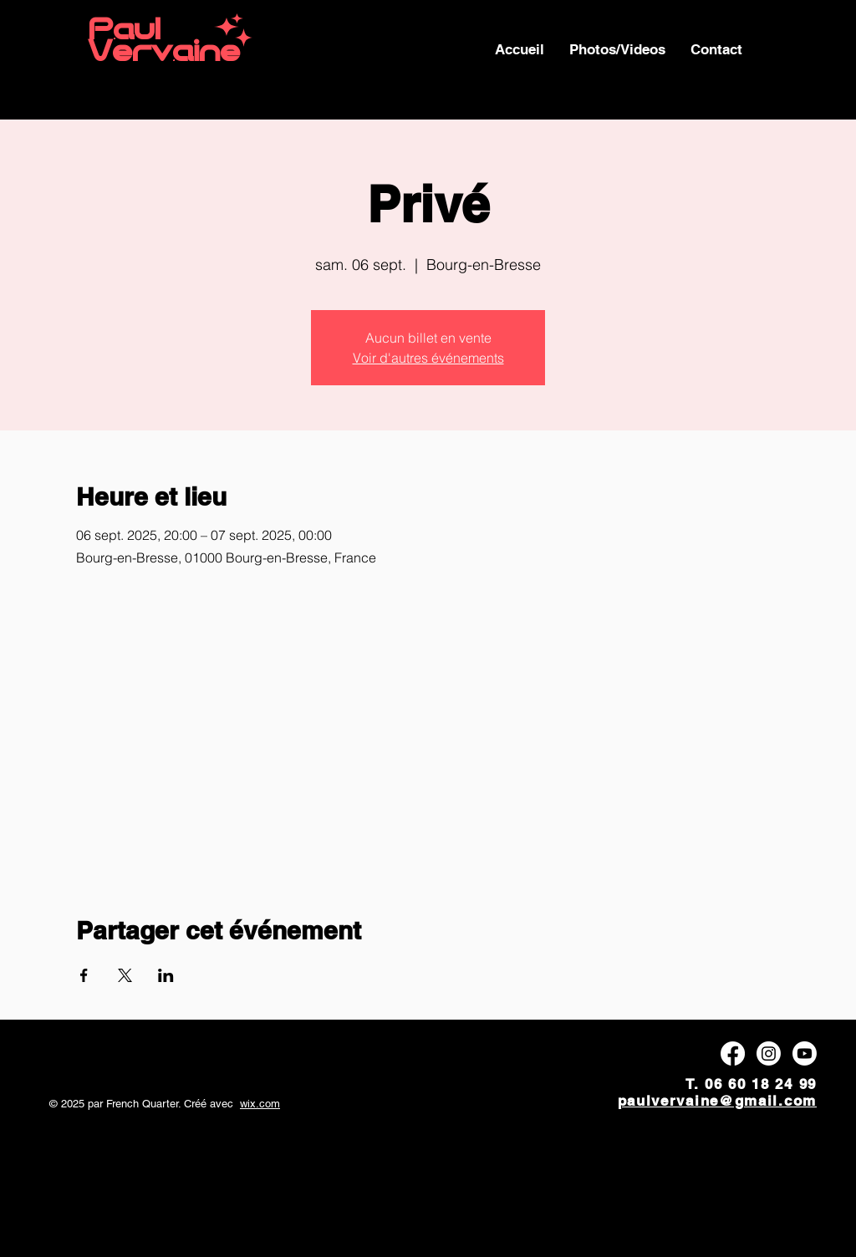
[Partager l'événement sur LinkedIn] (166, 975)
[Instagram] (769, 1053)
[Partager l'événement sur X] (125, 975)
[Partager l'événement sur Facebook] (84, 975)
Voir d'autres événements (428, 357)
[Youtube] (804, 1053)
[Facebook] (733, 1053)
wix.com (260, 1103)
